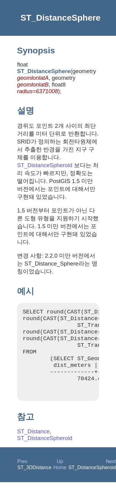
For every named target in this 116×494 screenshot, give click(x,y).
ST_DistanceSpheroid (44, 165)
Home (60, 479)
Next (111, 473)
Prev (22, 473)
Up (60, 473)
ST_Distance (33, 443)
